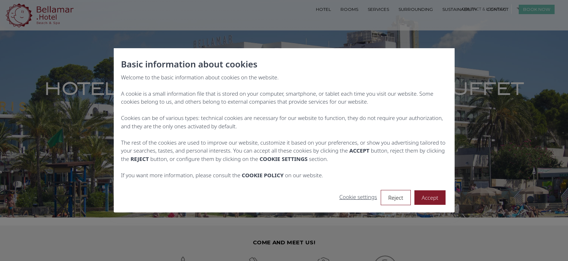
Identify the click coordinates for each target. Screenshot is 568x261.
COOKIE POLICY (263, 175)
